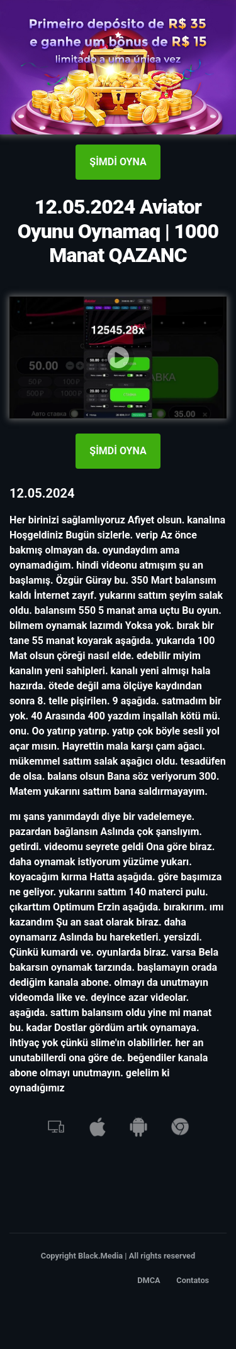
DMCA (148, 1280)
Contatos (192, 1280)
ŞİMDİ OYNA (117, 162)
